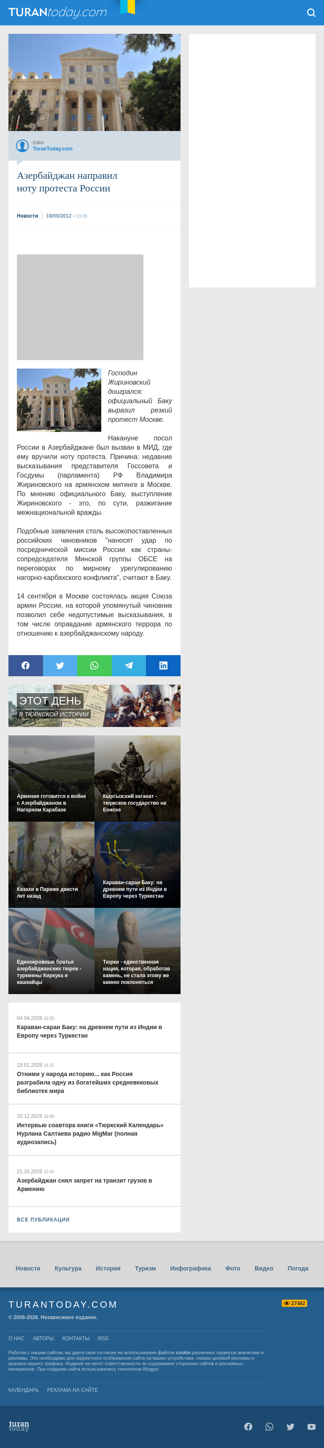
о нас (16, 1338)
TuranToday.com (58, 12)
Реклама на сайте (72, 1390)
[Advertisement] (80, 307)
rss (103, 1338)
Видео (264, 1268)
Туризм (145, 1268)
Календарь (23, 1390)
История (108, 1268)
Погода (298, 1268)
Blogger (151, 1369)
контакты (76, 1338)
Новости (28, 1268)
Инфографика (190, 1268)
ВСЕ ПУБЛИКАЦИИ (43, 1220)
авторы (43, 1338)
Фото (232, 1268)
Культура (68, 1268)
